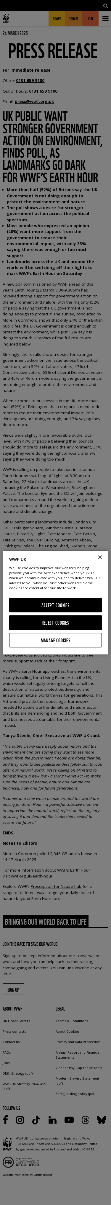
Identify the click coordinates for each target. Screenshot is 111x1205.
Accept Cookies (55, 605)
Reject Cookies (55, 622)
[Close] (100, 557)
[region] (55, 602)
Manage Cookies (55, 640)
